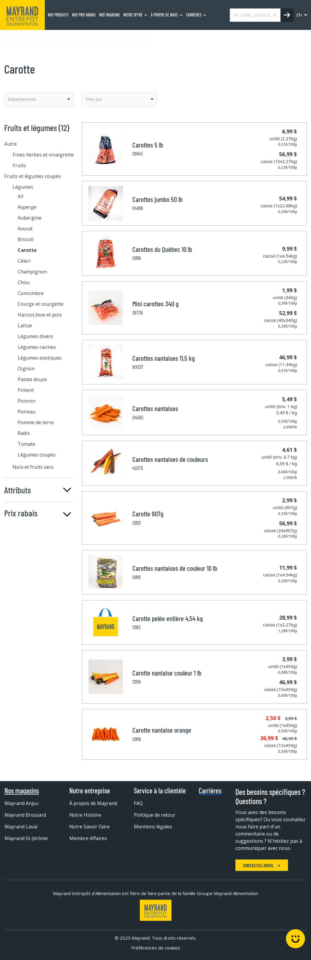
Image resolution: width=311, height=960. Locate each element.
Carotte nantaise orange (161, 730)
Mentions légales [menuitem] (153, 826)
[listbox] (39, 99)
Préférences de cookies (155, 948)
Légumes (102, 37)
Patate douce (32, 379)
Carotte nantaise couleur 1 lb (166, 673)
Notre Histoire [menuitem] (85, 815)
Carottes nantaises (155, 408)
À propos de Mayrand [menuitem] (93, 803)
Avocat (25, 228)
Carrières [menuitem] (193, 14)
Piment (26, 390)
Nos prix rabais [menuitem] (84, 14)
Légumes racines (37, 347)
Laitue (25, 325)
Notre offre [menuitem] (133, 14)
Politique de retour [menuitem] (155, 815)
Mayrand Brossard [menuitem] (25, 815)
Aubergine (30, 217)
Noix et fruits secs (33, 467)
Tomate (26, 444)
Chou (24, 282)
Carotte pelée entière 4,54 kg (167, 618)
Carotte (127, 37)
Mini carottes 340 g (155, 303)
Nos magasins (21, 790)
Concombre (31, 293)
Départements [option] (22, 99)
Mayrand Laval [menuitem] (20, 826)
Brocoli (26, 239)
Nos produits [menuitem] (58, 14)
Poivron (27, 401)
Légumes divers (35, 336)
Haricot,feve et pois (40, 314)
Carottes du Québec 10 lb (162, 249)
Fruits (19, 165)
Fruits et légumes (66, 37)
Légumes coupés (37, 454)
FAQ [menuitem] (138, 803)
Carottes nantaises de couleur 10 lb (174, 568)
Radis (24, 433)
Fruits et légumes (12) (36, 127)
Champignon (32, 271)
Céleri (24, 261)
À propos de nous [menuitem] (164, 14)
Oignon (26, 368)
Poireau (27, 411)
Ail (20, 196)
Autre (10, 144)
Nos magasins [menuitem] (109, 14)
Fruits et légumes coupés (32, 176)
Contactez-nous (262, 865)
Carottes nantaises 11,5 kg (163, 358)
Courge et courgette (40, 304)
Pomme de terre (36, 422)
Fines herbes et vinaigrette (43, 154)
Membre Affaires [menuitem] (88, 838)
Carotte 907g (147, 513)
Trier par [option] (93, 99)
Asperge (27, 207)
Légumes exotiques (40, 358)
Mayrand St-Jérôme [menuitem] (26, 838)
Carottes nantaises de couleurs (170, 459)
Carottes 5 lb (147, 145)
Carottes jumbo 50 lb (157, 199)
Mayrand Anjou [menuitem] (21, 803)
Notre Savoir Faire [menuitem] (89, 826)
